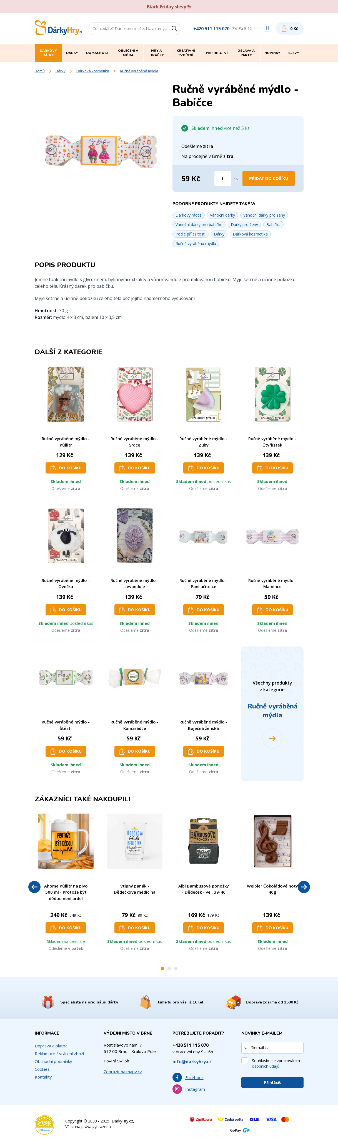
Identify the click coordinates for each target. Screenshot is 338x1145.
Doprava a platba (51, 1046)
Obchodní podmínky (53, 1061)
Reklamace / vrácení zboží (59, 1053)
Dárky (61, 70)
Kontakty (43, 1077)
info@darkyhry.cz (192, 1062)
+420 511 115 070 (211, 29)
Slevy (293, 53)
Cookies (42, 1069)
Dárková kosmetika (92, 70)
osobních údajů (266, 1066)
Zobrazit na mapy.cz (123, 1071)
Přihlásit (272, 1082)
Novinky (272, 53)
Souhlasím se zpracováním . (276, 1063)
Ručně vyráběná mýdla (139, 70)
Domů (40, 70)
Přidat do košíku (268, 178)
